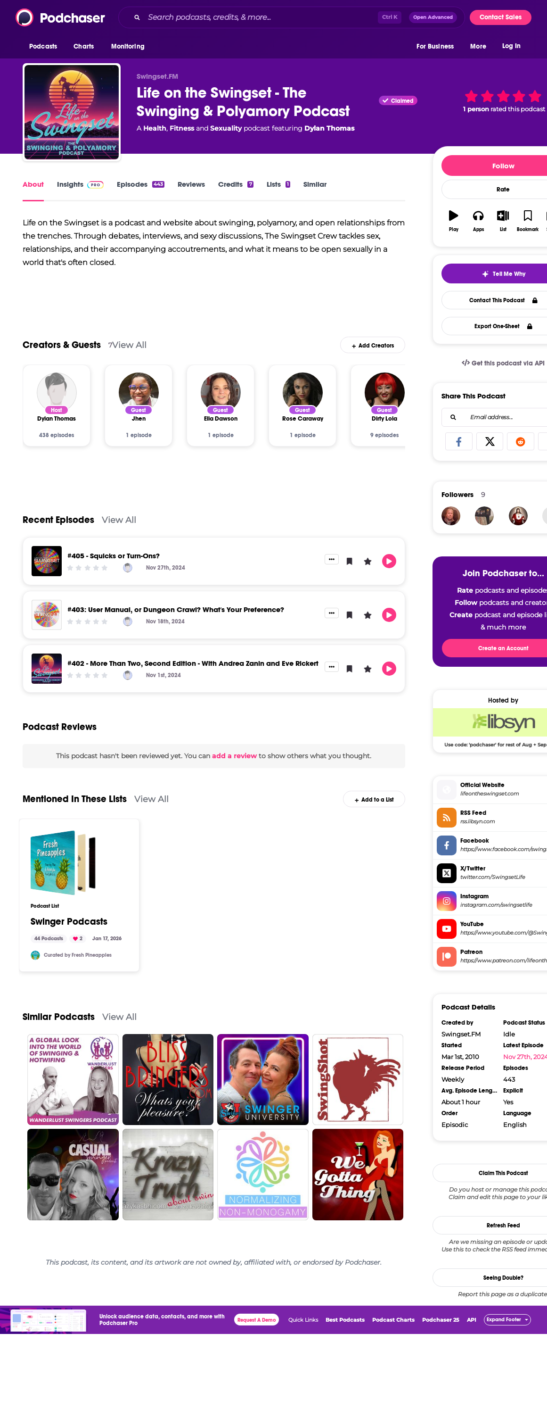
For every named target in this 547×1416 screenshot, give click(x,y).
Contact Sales (501, 17)
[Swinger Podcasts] (63, 862)
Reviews (191, 184)
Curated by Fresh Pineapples (78, 955)
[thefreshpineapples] (35, 955)
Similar (315, 184)
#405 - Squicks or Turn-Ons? (113, 555)
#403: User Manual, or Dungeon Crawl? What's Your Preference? (175, 609)
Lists (278, 184)
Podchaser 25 (440, 1320)
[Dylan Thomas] (57, 393)
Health (154, 128)
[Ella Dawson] (221, 393)
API (471, 1320)
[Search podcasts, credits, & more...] (261, 17)
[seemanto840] (518, 515)
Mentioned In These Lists (75, 799)
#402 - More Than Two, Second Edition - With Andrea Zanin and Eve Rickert (192, 663)
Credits (235, 184)
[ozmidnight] (450, 515)
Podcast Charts (393, 1320)
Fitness (182, 128)
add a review (234, 756)
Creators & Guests (62, 345)
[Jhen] (139, 393)
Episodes (140, 184)
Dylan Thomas (329, 128)
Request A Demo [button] (256, 1320)
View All (129, 345)
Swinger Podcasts (69, 922)
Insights (80, 184)
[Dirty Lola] (385, 393)
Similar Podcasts (59, 1017)
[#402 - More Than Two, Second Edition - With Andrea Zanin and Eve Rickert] (47, 669)
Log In (511, 46)
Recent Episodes (58, 520)
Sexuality (226, 128)
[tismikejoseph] (484, 515)
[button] (45, 47)
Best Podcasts (345, 1320)
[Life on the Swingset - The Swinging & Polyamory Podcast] (71, 112)
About (33, 184)
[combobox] (291, 17)
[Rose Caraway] (303, 393)
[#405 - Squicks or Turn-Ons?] (47, 561)
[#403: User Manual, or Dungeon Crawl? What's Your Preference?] (47, 615)
